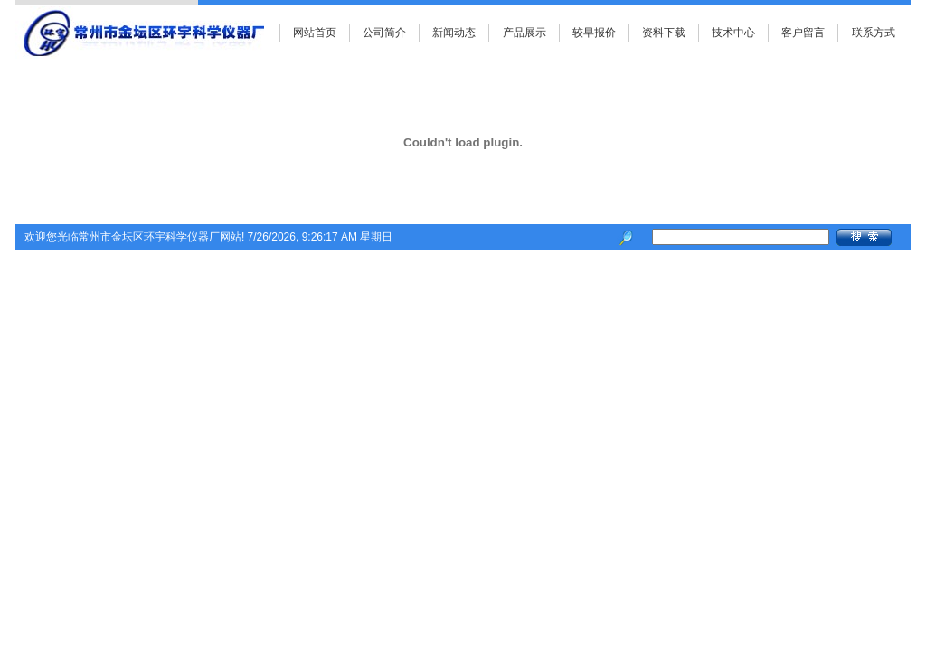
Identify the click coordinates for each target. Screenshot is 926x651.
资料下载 (663, 32)
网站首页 (314, 32)
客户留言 (803, 32)
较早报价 (594, 32)
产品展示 (524, 32)
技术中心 (733, 32)
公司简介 (384, 32)
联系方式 (873, 32)
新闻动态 (454, 32)
